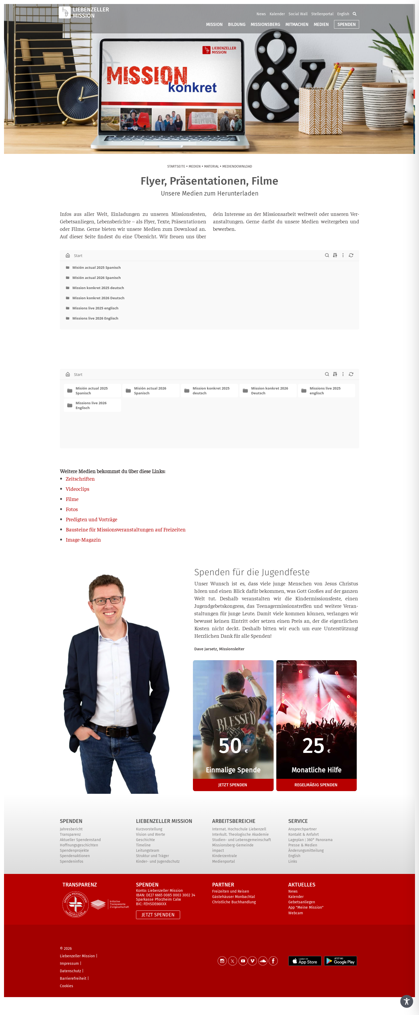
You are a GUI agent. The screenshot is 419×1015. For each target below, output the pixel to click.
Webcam (295, 913)
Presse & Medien (302, 845)
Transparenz (70, 834)
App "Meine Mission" (306, 907)
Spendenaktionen (75, 856)
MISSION (214, 24)
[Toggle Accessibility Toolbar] (407, 1001)
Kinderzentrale (224, 856)
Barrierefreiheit (73, 978)
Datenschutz (70, 971)
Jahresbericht (71, 829)
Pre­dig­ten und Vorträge (91, 519)
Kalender (277, 14)
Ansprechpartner (302, 829)
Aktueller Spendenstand (80, 840)
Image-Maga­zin (83, 539)
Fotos (72, 508)
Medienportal (223, 861)
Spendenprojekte (74, 850)
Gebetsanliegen (301, 902)
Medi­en (195, 166)
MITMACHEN (296, 24)
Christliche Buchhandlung (234, 902)
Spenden (71, 821)
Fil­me (72, 498)
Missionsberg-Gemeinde (233, 845)
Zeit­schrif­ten (80, 478)
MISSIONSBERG (265, 24)
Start (78, 255)
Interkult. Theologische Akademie (240, 834)
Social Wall (298, 14)
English (343, 14)
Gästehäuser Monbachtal (233, 897)
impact (218, 850)
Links (292, 861)
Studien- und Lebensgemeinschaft (241, 840)
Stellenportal (322, 14)
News (261, 14)
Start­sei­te (176, 166)
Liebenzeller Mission (164, 821)
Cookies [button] (66, 986)
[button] (354, 13)
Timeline (143, 845)
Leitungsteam (147, 850)
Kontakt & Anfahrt (303, 834)
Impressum (69, 963)
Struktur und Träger (152, 856)
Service (298, 821)
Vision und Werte (150, 834)
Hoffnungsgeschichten (79, 845)
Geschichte (145, 840)
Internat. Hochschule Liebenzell (239, 829)
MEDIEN (321, 24)
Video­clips (77, 488)
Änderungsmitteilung (306, 850)
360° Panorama (320, 840)
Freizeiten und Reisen (230, 891)
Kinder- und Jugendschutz (158, 861)
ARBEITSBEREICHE (233, 821)
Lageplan (296, 840)
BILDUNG (236, 24)
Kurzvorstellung (149, 829)
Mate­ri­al (211, 166)
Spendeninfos (71, 861)
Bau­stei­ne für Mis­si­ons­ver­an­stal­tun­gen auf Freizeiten (126, 529)
